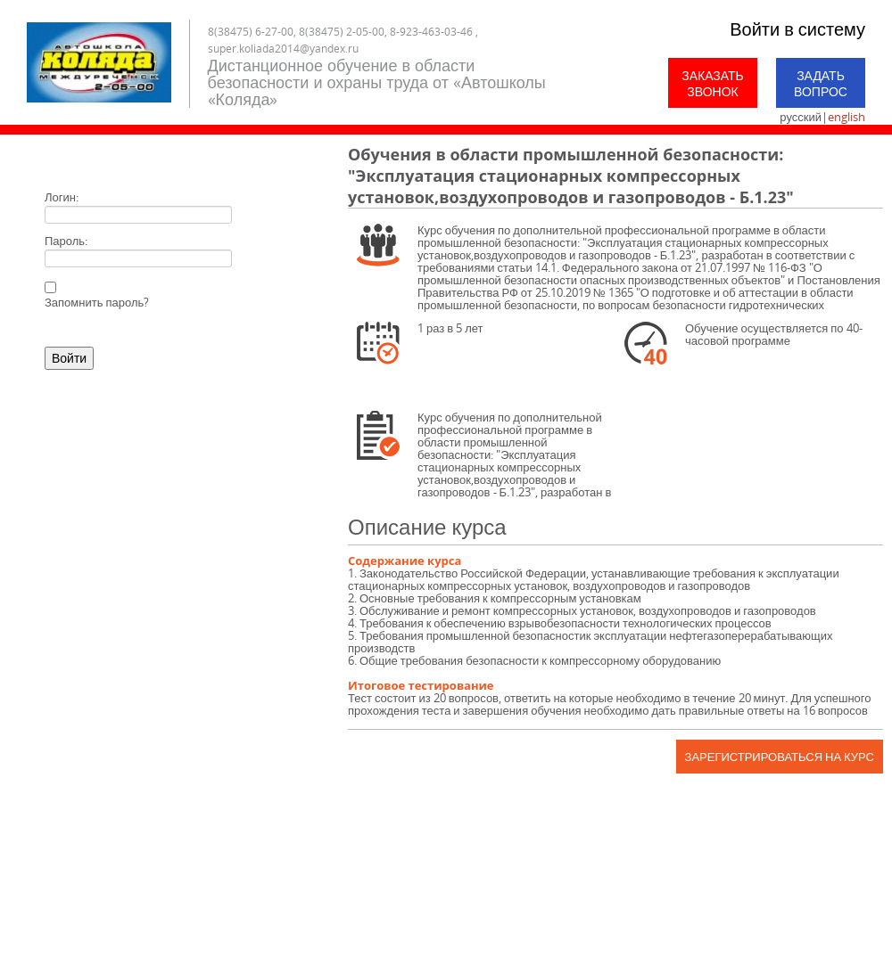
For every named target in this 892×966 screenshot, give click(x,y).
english (846, 117)
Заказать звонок (712, 83)
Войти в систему (797, 29)
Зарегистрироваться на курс (779, 757)
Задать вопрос (820, 83)
